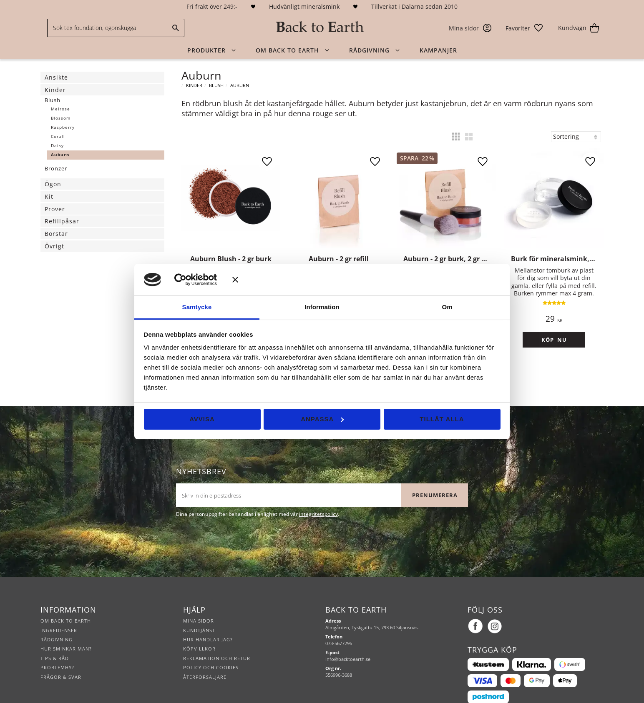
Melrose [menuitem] (60, 109)
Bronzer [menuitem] (56, 168)
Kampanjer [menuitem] (438, 50)
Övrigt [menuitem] (54, 246)
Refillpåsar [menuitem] (62, 221)
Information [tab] (322, 306)
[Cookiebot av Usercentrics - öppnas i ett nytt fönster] (192, 279)
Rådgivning (56, 619)
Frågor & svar (60, 656)
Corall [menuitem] (58, 136)
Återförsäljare (204, 656)
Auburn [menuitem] (60, 155)
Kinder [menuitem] (55, 90)
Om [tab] (447, 306)
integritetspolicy (318, 493)
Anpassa (322, 419)
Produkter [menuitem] (206, 50)
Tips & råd (54, 638)
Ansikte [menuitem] (56, 77)
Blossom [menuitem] (60, 118)
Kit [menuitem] (49, 196)
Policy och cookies (211, 647)
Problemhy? (57, 647)
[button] (524, 28)
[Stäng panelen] (366, 280)
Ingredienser (58, 610)
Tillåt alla (442, 419)
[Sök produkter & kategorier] (115, 28)
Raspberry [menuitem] (63, 127)
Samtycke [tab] (197, 306)
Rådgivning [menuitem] (369, 50)
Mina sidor (198, 600)
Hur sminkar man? (66, 628)
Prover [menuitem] (55, 209)
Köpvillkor (199, 628)
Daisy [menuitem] (57, 145)
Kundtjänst (199, 610)
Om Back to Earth (65, 600)
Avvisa (202, 419)
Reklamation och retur (216, 638)
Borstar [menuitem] (56, 234)
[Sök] (176, 28)
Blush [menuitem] (52, 100)
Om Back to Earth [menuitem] (287, 50)
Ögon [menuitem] (53, 184)
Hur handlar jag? (208, 619)
